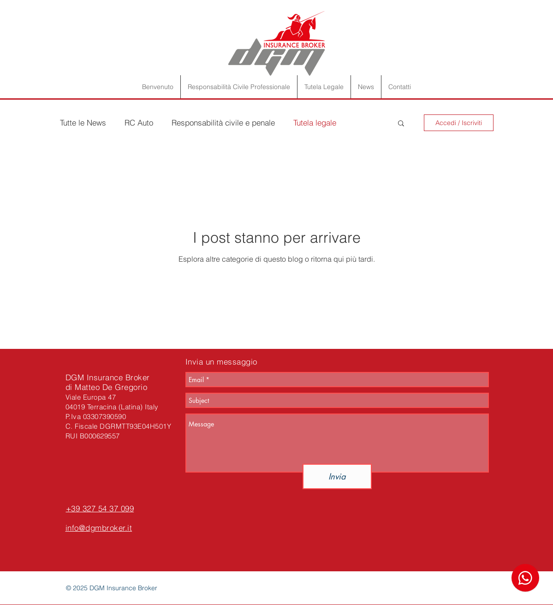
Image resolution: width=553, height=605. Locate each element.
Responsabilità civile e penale (223, 122)
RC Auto (139, 122)
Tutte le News (83, 122)
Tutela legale (314, 122)
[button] (401, 124)
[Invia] (337, 476)
